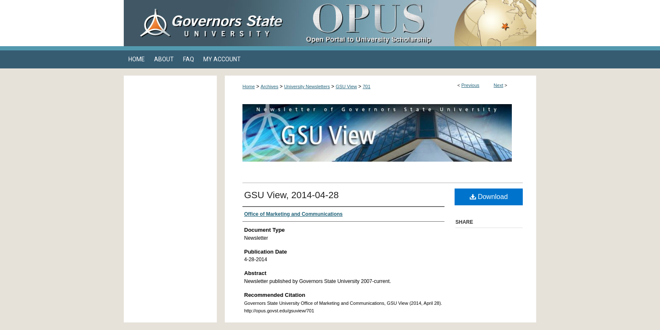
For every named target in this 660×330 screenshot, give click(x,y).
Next (498, 85)
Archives (269, 86)
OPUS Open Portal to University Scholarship (414, 23)
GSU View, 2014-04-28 (291, 195)
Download (489, 196)
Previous (470, 85)
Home (248, 86)
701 (366, 86)
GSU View (346, 86)
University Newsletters (307, 86)
